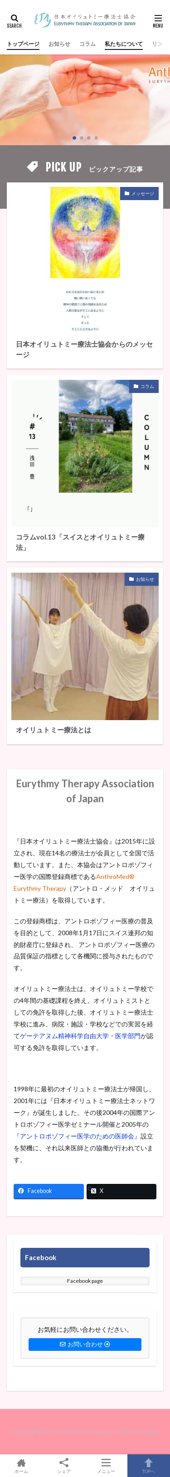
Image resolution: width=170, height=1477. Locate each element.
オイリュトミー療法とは (53, 730)
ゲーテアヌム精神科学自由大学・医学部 (77, 1036)
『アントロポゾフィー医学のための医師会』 (77, 1136)
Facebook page (85, 1280)
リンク (160, 43)
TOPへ (148, 1465)
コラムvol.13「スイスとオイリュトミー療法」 (80, 542)
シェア (64, 1466)
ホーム (21, 1465)
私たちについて (124, 43)
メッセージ (142, 193)
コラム (87, 43)
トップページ (23, 43)
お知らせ (59, 43)
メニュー (106, 1465)
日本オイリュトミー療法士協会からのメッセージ (84, 349)
